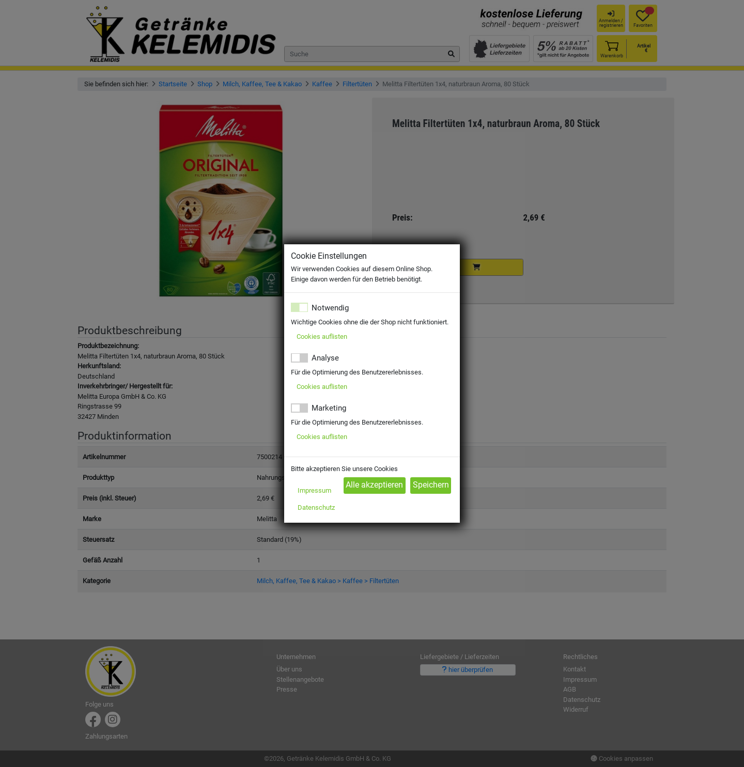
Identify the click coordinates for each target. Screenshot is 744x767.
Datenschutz (316, 507)
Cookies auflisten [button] (322, 336)
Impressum (314, 490)
